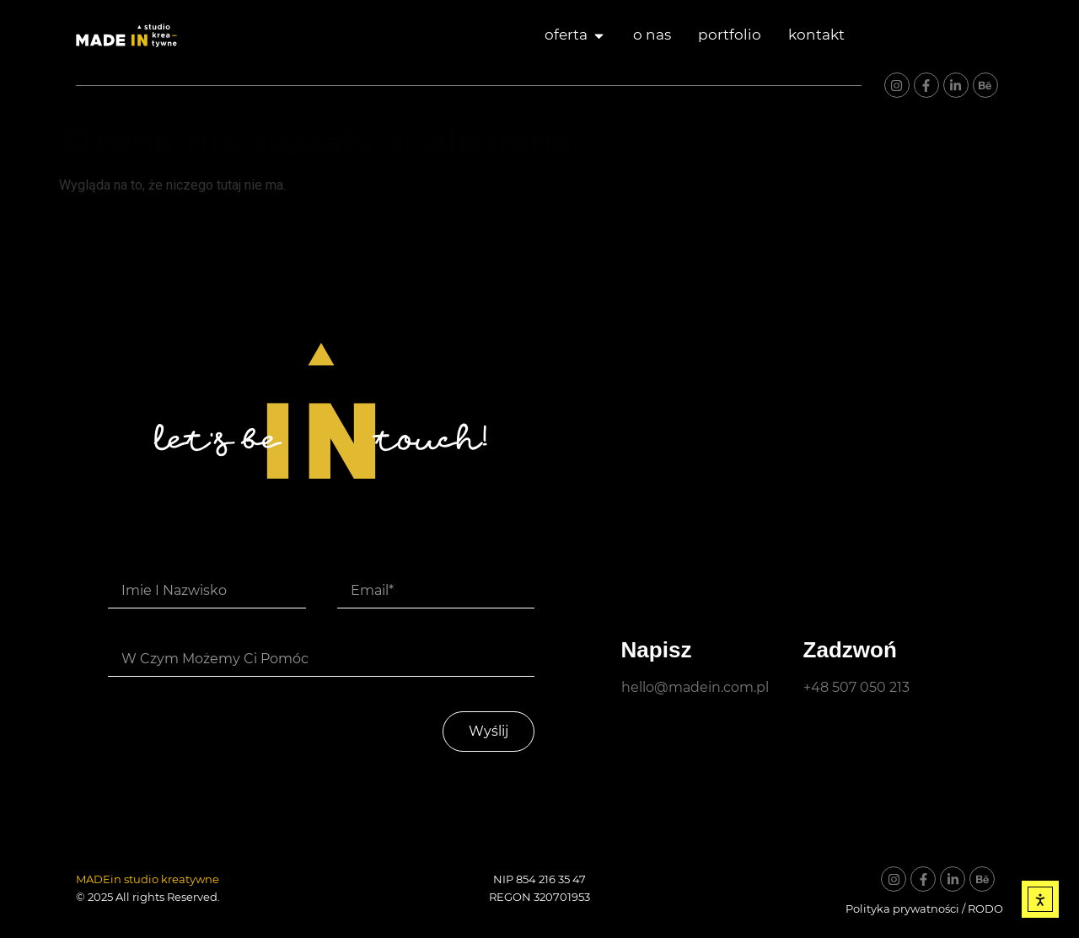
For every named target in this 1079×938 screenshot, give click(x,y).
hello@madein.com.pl (695, 687)
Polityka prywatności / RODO (924, 908)
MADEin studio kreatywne (147, 879)
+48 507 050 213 (856, 687)
